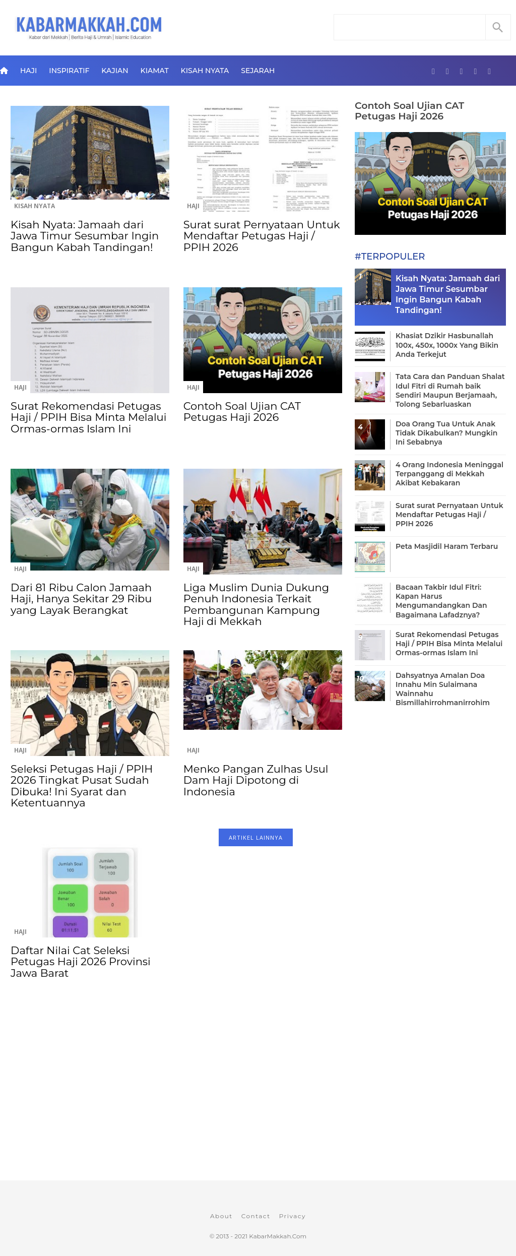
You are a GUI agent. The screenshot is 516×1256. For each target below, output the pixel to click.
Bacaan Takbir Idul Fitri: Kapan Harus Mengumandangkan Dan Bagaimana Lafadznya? (441, 601)
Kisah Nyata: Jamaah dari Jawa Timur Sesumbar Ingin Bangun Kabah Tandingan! (85, 236)
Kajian (114, 70)
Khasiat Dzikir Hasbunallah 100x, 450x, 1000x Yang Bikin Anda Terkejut (447, 344)
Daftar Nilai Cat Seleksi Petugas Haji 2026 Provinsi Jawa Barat (81, 961)
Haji (28, 70)
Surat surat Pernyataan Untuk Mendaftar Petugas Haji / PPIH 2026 (261, 236)
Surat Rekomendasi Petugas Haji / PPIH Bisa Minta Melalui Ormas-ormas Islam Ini (88, 417)
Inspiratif (69, 70)
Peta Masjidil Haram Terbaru (447, 546)
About (221, 1216)
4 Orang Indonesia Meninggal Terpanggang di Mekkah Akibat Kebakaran (449, 473)
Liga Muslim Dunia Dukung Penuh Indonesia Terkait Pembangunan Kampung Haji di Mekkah (256, 604)
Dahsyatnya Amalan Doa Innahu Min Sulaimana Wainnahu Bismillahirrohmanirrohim (443, 689)
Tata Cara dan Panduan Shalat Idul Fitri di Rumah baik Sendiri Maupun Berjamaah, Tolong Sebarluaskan (450, 390)
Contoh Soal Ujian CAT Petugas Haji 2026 (242, 411)
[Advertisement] (176, 1098)
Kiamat (155, 70)
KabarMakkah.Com (277, 1236)
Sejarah (258, 70)
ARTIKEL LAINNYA (256, 837)
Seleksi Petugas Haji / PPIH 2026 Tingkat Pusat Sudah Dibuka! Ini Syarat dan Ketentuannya (82, 786)
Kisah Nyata (205, 70)
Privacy (292, 1216)
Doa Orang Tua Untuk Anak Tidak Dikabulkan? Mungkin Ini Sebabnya (446, 433)
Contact (256, 1216)
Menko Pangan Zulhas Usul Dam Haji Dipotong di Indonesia (256, 780)
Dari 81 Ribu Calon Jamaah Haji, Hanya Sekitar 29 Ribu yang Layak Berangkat (81, 598)
